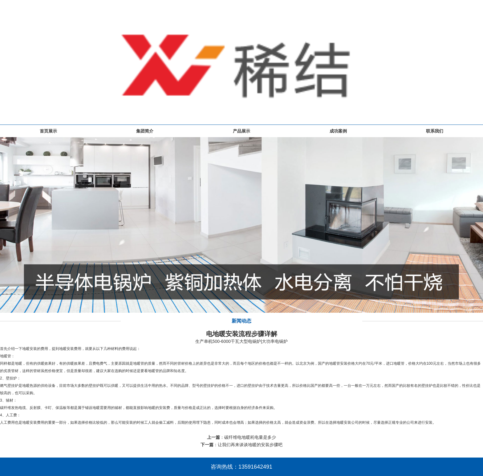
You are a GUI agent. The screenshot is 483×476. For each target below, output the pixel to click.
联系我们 (434, 131)
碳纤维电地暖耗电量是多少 (250, 437)
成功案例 (338, 131)
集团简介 (144, 131)
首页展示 (48, 131)
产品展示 (241, 131)
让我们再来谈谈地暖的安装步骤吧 (250, 444)
